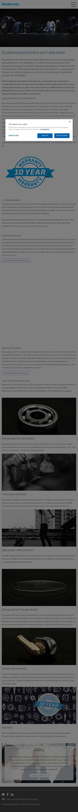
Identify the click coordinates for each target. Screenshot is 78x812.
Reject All (45, 135)
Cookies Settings (14, 135)
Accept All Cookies (61, 135)
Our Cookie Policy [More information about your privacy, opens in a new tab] (45, 129)
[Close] (69, 121)
